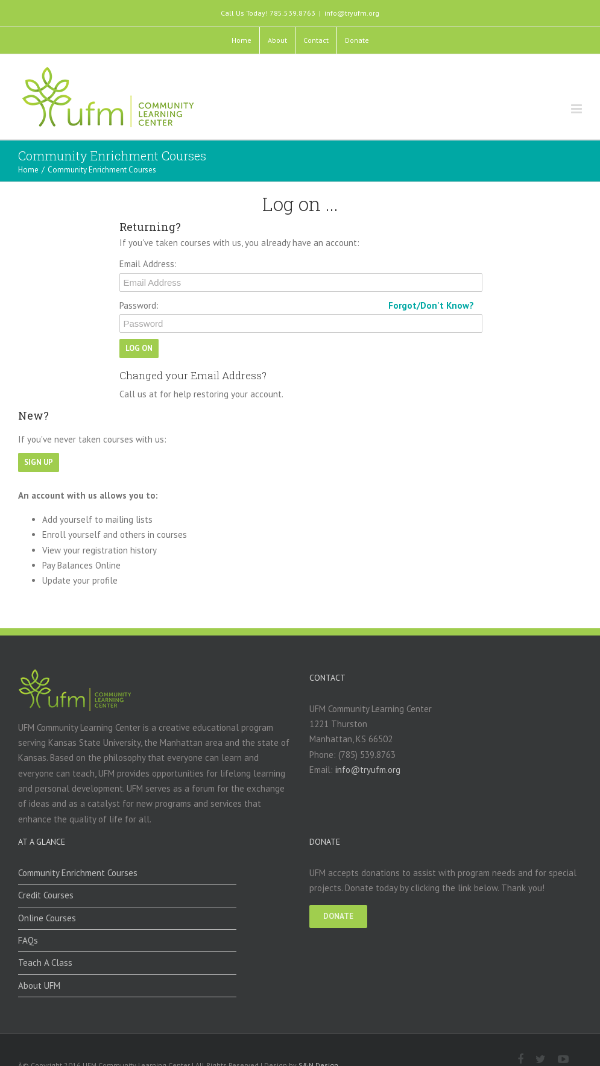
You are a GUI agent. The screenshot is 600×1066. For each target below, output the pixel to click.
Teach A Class (45, 962)
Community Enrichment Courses (77, 872)
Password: (139, 305)
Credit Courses (46, 895)
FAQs (28, 940)
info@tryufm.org (351, 12)
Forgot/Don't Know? (431, 305)
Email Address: (148, 264)
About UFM (39, 985)
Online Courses (47, 918)
